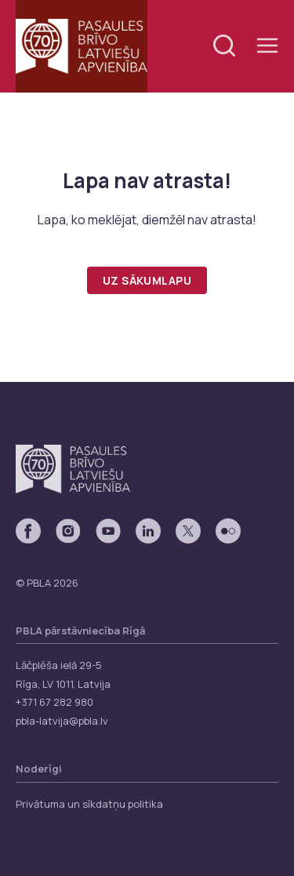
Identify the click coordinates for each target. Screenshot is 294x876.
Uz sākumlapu (147, 280)
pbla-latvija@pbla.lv (62, 721)
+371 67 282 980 (54, 702)
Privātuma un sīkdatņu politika (89, 804)
